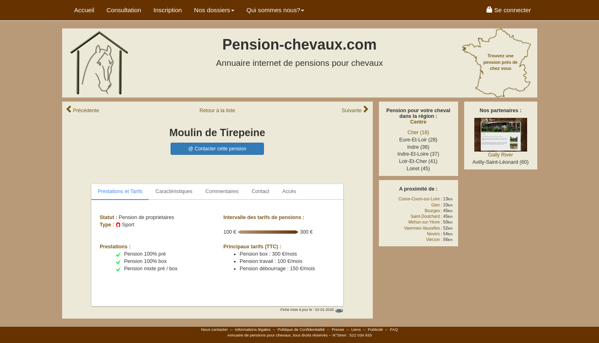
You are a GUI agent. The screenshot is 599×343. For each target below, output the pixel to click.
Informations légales (252, 329)
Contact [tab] (260, 191)
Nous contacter (214, 329)
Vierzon (433, 239)
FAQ (394, 329)
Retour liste (217, 110)
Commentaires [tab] (222, 191)
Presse (338, 329)
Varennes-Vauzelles (422, 228)
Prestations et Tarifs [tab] (119, 191)
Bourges (432, 210)
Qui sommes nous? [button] (276, 10)
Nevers (433, 234)
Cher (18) (418, 132)
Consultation (123, 10)
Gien (435, 205)
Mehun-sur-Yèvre (424, 222)
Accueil (84, 10)
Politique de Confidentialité (301, 329)
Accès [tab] (289, 191)
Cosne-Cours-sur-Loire (419, 199)
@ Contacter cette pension (217, 149)
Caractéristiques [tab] (174, 191)
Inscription (168, 10)
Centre (418, 122)
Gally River (500, 155)
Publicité (375, 329)
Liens (356, 329)
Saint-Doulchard (425, 216)
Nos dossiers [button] (214, 10)
